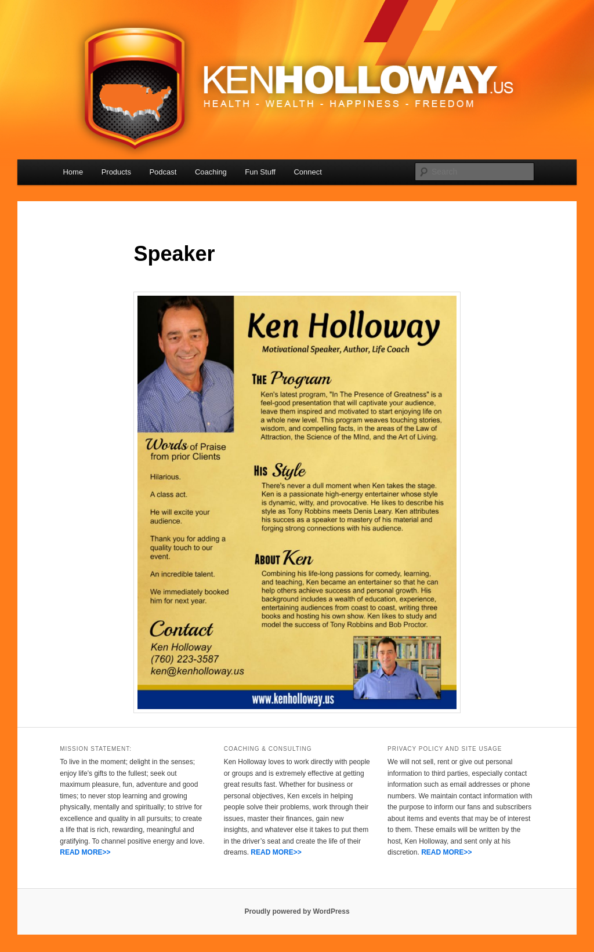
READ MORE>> (85, 852)
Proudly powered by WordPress (296, 911)
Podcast (162, 172)
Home (73, 172)
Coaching (211, 172)
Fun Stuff (260, 172)
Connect (307, 172)
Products (116, 172)
